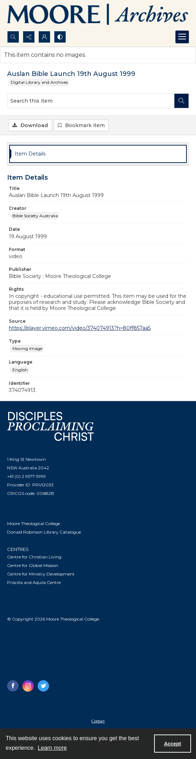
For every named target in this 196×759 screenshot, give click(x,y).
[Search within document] (181, 101)
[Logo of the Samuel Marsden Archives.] (98, 15)
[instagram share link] (28, 686)
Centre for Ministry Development (41, 574)
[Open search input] (13, 37)
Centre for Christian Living (34, 556)
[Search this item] (90, 101)
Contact (97, 721)
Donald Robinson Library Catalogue (44, 532)
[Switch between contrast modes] (60, 37)
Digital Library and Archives (39, 82)
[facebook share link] (12, 686)
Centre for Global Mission (32, 565)
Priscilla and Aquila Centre (34, 582)
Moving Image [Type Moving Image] (27, 348)
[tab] (98, 154)
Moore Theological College (33, 523)
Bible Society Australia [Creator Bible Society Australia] (35, 215)
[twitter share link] (43, 686)
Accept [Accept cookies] (172, 744)
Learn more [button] (52, 748)
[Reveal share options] (28, 37)
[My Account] (44, 37)
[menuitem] (98, 720)
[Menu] (182, 37)
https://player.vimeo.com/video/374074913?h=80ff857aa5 (80, 328)
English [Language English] (20, 369)
